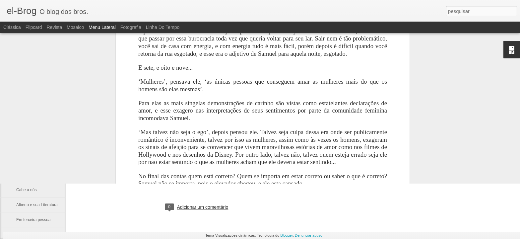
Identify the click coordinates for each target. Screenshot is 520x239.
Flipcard (34, 27)
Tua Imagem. (27, 160)
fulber (233, 180)
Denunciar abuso (308, 235)
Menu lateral (102, 27)
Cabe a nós (26, 190)
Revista (54, 27)
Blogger (286, 235)
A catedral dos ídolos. (35, 175)
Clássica (12, 27)
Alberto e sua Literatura (37, 204)
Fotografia (130, 27)
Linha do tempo (163, 27)
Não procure (27, 145)
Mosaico (75, 27)
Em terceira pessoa (33, 219)
